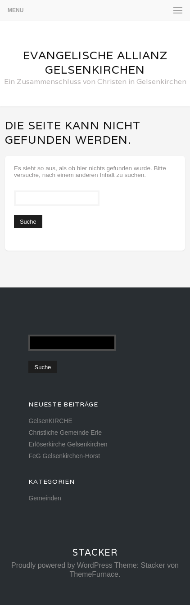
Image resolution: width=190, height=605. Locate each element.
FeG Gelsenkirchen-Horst (64, 455)
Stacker (95, 552)
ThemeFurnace (94, 574)
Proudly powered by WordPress (62, 565)
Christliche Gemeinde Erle (65, 432)
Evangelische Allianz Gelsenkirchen (95, 62)
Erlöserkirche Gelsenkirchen (67, 444)
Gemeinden (44, 498)
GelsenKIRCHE (50, 420)
